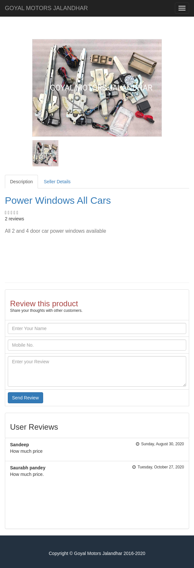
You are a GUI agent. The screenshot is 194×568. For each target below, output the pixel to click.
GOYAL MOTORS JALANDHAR (46, 8)
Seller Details (57, 181)
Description (21, 181)
